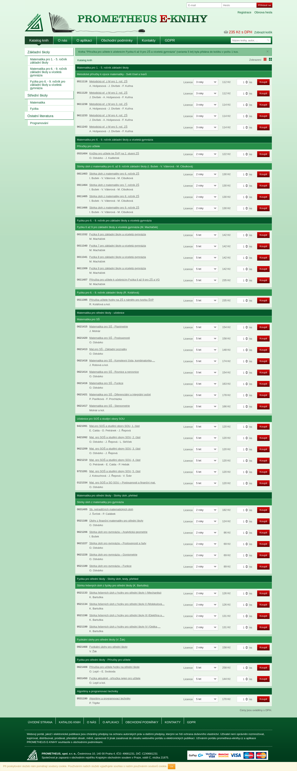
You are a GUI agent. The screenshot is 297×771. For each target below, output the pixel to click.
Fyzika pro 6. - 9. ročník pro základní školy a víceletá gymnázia (47, 85)
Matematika (37, 102)
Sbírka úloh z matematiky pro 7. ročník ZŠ (114, 184)
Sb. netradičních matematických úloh (111, 509)
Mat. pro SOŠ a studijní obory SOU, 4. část (114, 459)
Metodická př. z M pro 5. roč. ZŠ (108, 126)
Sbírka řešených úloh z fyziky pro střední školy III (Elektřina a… (126, 615)
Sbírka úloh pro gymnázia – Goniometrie (113, 554)
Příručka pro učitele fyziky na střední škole (114, 667)
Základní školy (38, 52)
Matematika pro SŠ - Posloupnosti (109, 337)
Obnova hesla (263, 12)
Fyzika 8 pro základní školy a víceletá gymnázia (117, 257)
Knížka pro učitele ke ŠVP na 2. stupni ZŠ (114, 153)
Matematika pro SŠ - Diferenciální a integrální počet (120, 394)
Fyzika (34, 108)
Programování (39, 123)
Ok (171, 766)
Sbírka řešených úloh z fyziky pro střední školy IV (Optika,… (124, 626)
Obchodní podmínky (117, 40)
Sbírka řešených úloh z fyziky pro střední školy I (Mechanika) (125, 592)
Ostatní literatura (40, 116)
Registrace (244, 12)
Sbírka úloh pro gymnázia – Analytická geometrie (118, 531)
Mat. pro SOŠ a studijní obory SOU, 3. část (114, 448)
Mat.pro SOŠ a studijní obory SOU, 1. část (114, 425)
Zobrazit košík (263, 32)
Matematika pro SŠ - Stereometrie (109, 405)
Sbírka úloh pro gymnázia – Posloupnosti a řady (117, 543)
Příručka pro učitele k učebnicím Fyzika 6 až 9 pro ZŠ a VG (124, 279)
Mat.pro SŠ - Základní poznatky (108, 349)
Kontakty (149, 40)
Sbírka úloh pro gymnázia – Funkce (110, 565)
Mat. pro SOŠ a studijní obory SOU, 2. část (114, 437)
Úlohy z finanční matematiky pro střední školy (116, 520)
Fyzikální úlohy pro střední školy (108, 646)
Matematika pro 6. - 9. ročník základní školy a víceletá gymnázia (48, 72)
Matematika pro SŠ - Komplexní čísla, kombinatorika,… (122, 360)
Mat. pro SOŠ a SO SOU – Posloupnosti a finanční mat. (122, 482)
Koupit (263, 82)
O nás (62, 40)
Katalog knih (39, 40)
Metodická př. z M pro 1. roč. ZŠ (108, 81)
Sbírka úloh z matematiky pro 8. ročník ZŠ (114, 196)
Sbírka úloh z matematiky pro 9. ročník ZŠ (114, 207)
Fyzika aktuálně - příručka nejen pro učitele (114, 678)
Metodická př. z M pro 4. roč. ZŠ (108, 115)
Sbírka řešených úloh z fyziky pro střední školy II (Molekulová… (127, 604)
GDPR (170, 40)
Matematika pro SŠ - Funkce (106, 383)
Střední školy (37, 95)
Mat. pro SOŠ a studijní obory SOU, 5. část (114, 471)
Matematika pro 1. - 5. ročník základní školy (48, 61)
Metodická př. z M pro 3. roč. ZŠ (108, 104)
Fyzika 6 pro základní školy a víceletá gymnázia (117, 234)
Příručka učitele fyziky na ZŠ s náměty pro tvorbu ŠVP (121, 299)
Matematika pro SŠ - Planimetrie (108, 326)
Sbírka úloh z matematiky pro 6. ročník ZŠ (114, 173)
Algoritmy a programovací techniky (109, 698)
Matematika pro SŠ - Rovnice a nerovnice (114, 371)
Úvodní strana (40, 722)
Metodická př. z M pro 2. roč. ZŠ (108, 92)
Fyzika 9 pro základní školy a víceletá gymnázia (117, 268)
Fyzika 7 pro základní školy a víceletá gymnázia (117, 245)
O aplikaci (84, 40)
